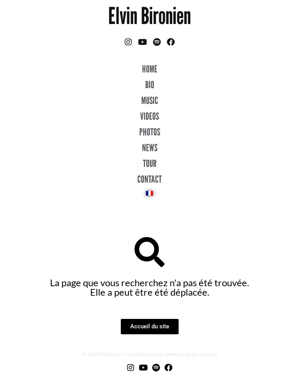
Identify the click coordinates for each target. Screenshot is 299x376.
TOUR (150, 163)
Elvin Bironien (149, 16)
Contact (209, 354)
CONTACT (149, 179)
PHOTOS (149, 132)
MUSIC (149, 100)
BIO (149, 85)
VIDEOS (149, 116)
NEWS (149, 148)
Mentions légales (182, 354)
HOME (149, 69)
